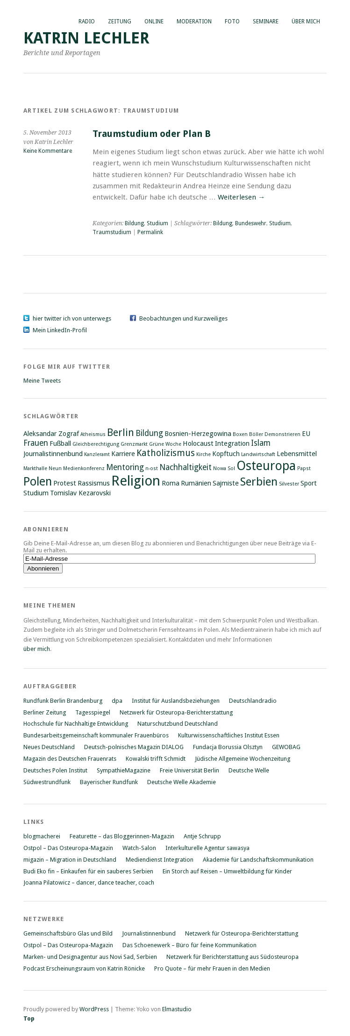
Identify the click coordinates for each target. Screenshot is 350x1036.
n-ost (151, 468)
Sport (308, 483)
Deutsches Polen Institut (55, 770)
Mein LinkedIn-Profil (60, 330)
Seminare (266, 21)
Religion (135, 481)
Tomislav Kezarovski (80, 493)
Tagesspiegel (92, 712)
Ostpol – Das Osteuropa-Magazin (68, 847)
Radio (87, 21)
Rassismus (94, 483)
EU (306, 433)
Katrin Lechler (86, 38)
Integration (232, 443)
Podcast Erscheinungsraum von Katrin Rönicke (84, 968)
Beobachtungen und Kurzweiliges (183, 318)
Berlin (120, 432)
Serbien (259, 481)
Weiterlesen (241, 197)
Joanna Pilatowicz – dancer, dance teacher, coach (88, 882)
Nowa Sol (224, 468)
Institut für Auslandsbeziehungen (176, 700)
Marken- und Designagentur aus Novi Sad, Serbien (90, 956)
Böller (256, 434)
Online (154, 21)
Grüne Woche (165, 444)
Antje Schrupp (202, 836)
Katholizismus (165, 453)
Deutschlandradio (253, 700)
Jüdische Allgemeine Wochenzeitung (242, 758)
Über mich (306, 21)
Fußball (60, 443)
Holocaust (198, 443)
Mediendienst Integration (159, 859)
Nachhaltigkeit (185, 467)
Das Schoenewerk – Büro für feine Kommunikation (189, 945)
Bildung (134, 223)
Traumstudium (112, 232)
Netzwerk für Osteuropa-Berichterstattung (176, 712)
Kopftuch (226, 454)
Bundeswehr (250, 223)
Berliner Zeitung (44, 712)
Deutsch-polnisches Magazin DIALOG (134, 746)
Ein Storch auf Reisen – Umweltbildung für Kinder (227, 871)
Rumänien (196, 483)
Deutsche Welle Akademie (181, 782)
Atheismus (93, 434)
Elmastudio (177, 1009)
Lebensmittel (297, 454)
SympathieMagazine (123, 770)
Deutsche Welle (249, 770)
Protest (64, 483)
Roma (170, 483)
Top (29, 1018)
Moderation (194, 21)
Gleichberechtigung (95, 444)
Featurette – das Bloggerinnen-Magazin (122, 836)
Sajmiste (226, 483)
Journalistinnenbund (53, 454)
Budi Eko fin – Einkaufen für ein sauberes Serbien (88, 871)
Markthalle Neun (42, 468)
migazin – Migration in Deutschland (69, 859)
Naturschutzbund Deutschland (177, 723)
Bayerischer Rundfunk (109, 782)
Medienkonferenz (84, 468)
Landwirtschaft (258, 454)
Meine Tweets (42, 380)
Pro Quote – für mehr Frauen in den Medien (212, 968)
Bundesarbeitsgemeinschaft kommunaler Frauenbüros (96, 735)
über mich (36, 648)
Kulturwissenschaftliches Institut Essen (228, 735)
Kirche (203, 454)
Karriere (123, 454)
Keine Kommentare (47, 151)
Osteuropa (266, 465)
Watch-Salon (139, 847)
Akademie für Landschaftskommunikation (258, 859)
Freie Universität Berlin (189, 770)
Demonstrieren (282, 434)
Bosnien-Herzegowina (197, 433)
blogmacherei (41, 836)
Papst (304, 468)
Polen (37, 481)
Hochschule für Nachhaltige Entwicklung (75, 723)
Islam (261, 443)
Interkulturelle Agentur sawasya (207, 847)
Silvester (289, 484)
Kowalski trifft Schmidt (156, 758)
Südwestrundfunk (47, 782)
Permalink (150, 232)
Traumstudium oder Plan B (152, 134)
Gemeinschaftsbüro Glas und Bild (68, 933)
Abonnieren (46, 529)
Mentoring (125, 467)
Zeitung (119, 21)
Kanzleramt (97, 454)
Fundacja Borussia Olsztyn (228, 746)
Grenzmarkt (134, 444)
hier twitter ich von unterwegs (72, 318)
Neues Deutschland (49, 746)
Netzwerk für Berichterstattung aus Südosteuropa (232, 956)
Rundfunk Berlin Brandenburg (62, 700)
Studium (157, 223)
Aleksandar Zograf (51, 433)
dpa (117, 700)
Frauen (35, 443)
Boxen (240, 434)
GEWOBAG (286, 746)
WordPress (94, 1009)
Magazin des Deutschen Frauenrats (69, 758)
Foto (232, 21)
